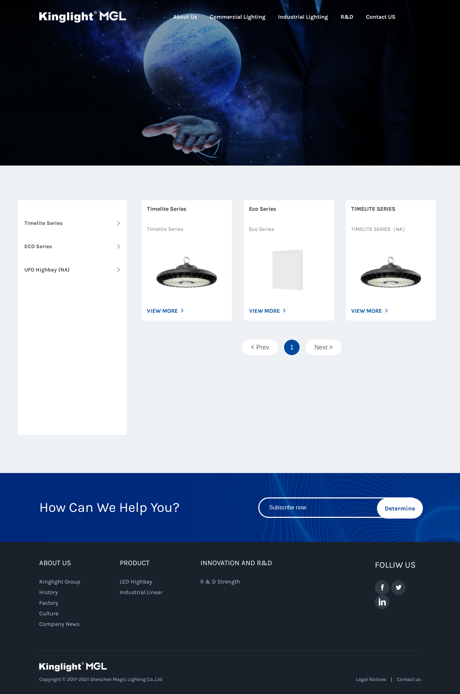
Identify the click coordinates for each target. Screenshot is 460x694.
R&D (347, 16)
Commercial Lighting (237, 16)
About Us (185, 16)
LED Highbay (136, 581)
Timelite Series (43, 223)
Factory (48, 602)
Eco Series (262, 208)
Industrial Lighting (303, 16)
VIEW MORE (162, 310)
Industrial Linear (141, 592)
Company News (59, 624)
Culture (48, 613)
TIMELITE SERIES (373, 208)
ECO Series (38, 246)
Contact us (409, 679)
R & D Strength (220, 581)
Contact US (380, 16)
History (48, 592)
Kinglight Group (60, 581)
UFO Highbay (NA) (47, 270)
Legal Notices (371, 679)
